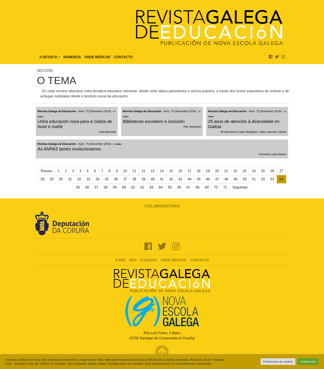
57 (96, 187)
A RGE (120, 260)
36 (116, 179)
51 (254, 179)
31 (70, 179)
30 (61, 179)
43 (180, 179)
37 (125, 179)
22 (235, 171)
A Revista (48, 57)
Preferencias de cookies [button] (278, 361)
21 (226, 171)
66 (179, 187)
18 (198, 171)
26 (272, 171)
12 (143, 171)
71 (225, 187)
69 (207, 187)
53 (272, 179)
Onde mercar (173, 260)
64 (161, 187)
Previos (46, 171)
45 (199, 179)
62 (142, 187)
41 (162, 179)
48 (226, 179)
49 (235, 179)
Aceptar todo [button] (308, 361)
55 (78, 187)
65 (170, 187)
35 (107, 179)
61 (133, 187)
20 (217, 171)
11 (134, 171)
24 (254, 171)
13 (152, 171)
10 (125, 171)
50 (245, 179)
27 (281, 171)
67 (188, 187)
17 (189, 171)
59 (115, 187)
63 (152, 187)
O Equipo (148, 260)
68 (198, 187)
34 (97, 179)
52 (263, 179)
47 (217, 179)
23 (244, 171)
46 (208, 179)
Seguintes (240, 187)
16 (180, 171)
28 (42, 179)
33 (88, 179)
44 (189, 179)
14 (162, 171)
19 (208, 171)
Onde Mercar (97, 57)
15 (171, 171)
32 (79, 179)
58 (106, 187)
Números (72, 57)
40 (153, 179)
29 (51, 179)
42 (171, 179)
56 (87, 187)
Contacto (123, 57)
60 (124, 187)
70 (216, 187)
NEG (133, 260)
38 (134, 179)
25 (263, 171)
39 (143, 179)
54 (281, 179)
